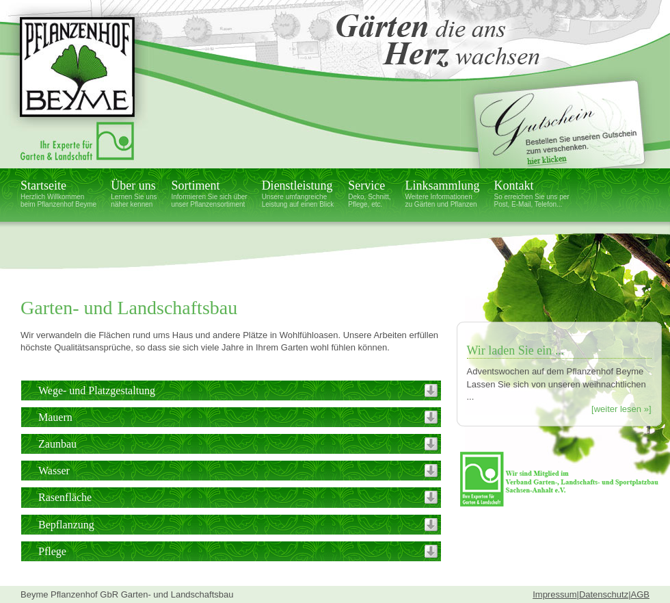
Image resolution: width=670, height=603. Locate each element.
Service (369, 193)
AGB (640, 594)
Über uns (134, 193)
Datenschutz (603, 594)
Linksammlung (442, 193)
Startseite (58, 193)
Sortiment (209, 193)
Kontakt (532, 193)
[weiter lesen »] (621, 409)
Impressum (554, 594)
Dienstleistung (298, 193)
